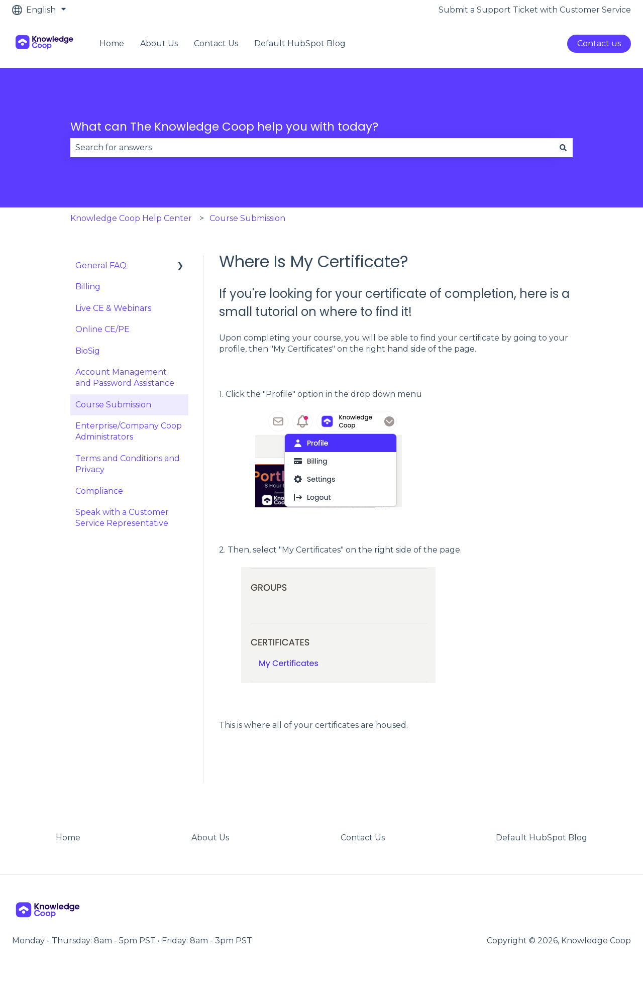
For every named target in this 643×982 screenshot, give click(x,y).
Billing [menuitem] (87, 286)
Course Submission (247, 218)
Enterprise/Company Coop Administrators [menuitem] (128, 431)
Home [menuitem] (68, 837)
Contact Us (216, 43)
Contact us (599, 43)
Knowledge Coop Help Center (131, 218)
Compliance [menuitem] (99, 491)
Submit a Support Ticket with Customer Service (535, 10)
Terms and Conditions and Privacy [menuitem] (127, 464)
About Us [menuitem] (210, 837)
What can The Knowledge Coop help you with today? (224, 127)
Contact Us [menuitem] (363, 837)
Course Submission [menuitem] (113, 404)
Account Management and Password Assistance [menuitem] (124, 377)
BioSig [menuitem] (87, 351)
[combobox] (312, 147)
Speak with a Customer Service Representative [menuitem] (122, 517)
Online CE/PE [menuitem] (102, 329)
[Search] (563, 147)
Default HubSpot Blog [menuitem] (541, 837)
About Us (159, 43)
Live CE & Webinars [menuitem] (113, 308)
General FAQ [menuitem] (101, 265)
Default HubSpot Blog (300, 43)
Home (111, 43)
